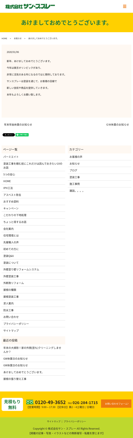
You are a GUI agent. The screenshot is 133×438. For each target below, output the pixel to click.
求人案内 (8, 303)
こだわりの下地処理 (14, 215)
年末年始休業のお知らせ (18, 124)
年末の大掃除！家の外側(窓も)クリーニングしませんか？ (32, 350)
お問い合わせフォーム (116, 403)
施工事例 (75, 184)
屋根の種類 (9, 290)
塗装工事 (75, 177)
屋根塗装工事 (11, 296)
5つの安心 (9, 174)
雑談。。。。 (77, 190)
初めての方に (11, 249)
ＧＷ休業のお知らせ (117, 124)
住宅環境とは (11, 235)
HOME (4, 38)
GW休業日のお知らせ (15, 358)
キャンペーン (11, 208)
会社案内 (8, 229)
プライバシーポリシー (16, 324)
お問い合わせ (11, 317)
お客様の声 (76, 157)
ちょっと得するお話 (14, 222)
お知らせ (18, 38)
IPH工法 (8, 188)
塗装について (11, 262)
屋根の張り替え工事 (14, 379)
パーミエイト (11, 157)
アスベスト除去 (12, 195)
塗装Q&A (8, 256)
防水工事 (8, 310)
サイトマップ (11, 330)
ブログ (73, 170)
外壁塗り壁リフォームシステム (21, 269)
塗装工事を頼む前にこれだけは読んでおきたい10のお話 (32, 166)
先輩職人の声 (11, 242)
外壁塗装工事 (11, 276)
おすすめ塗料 (11, 201)
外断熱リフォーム (13, 283)
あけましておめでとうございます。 (23, 372)
